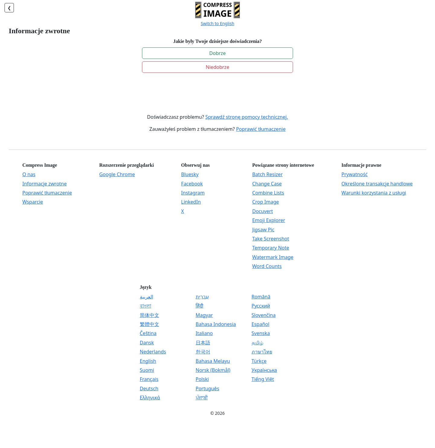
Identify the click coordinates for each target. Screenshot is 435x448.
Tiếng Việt (263, 379)
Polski (202, 379)
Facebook (192, 183)
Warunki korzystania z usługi (373, 192)
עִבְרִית (202, 296)
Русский (261, 305)
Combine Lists (268, 192)
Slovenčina (264, 315)
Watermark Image (272, 257)
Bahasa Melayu (213, 361)
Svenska (261, 333)
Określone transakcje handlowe (377, 183)
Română (261, 296)
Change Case (267, 183)
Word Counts (267, 266)
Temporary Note (270, 247)
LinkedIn (191, 201)
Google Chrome (117, 174)
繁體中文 (149, 324)
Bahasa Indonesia (216, 324)
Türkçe (259, 361)
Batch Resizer (267, 174)
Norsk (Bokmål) (213, 370)
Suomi (147, 370)
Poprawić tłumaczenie (260, 129)
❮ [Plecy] (9, 8)
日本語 (203, 342)
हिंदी (199, 305)
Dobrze (217, 53)
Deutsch (149, 388)
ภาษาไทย (262, 351)
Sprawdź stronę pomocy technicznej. (246, 117)
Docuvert (262, 211)
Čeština (148, 333)
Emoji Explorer (268, 220)
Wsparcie (32, 201)
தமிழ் (257, 342)
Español (260, 324)
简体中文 (149, 315)
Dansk (147, 342)
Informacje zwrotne (44, 183)
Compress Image (39, 165)
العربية (146, 296)
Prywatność (354, 174)
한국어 (203, 351)
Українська (264, 370)
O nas (28, 174)
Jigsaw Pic (263, 229)
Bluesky (190, 174)
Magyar (204, 315)
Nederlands (153, 351)
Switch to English (217, 23)
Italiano (204, 333)
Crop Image (265, 201)
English (148, 361)
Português (207, 388)
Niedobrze (217, 67)
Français (149, 379)
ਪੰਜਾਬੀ (202, 397)
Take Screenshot (270, 238)
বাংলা (145, 305)
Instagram (193, 192)
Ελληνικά (150, 397)
